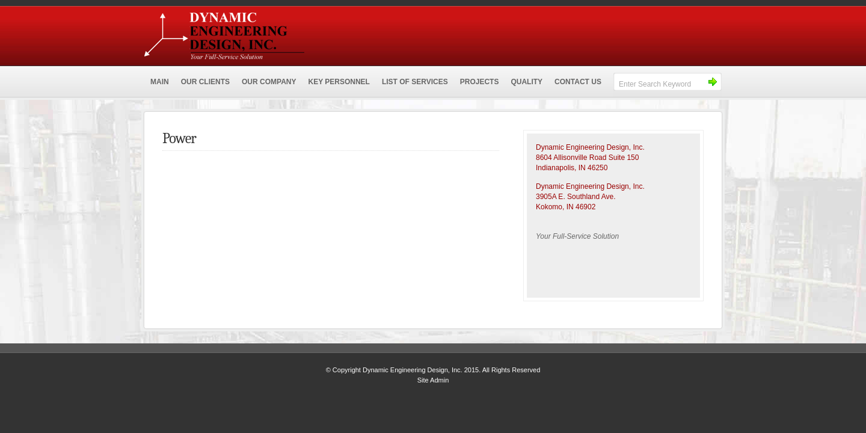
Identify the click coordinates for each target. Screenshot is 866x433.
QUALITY (526, 82)
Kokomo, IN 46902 (565, 207)
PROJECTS (479, 82)
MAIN (159, 82)
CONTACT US (577, 82)
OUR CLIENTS (205, 82)
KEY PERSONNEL (338, 82)
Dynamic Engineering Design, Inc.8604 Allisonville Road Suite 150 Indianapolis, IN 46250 (590, 157)
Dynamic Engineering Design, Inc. (309, 33)
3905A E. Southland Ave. (576, 196)
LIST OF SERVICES (415, 82)
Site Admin (433, 380)
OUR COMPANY (269, 82)
